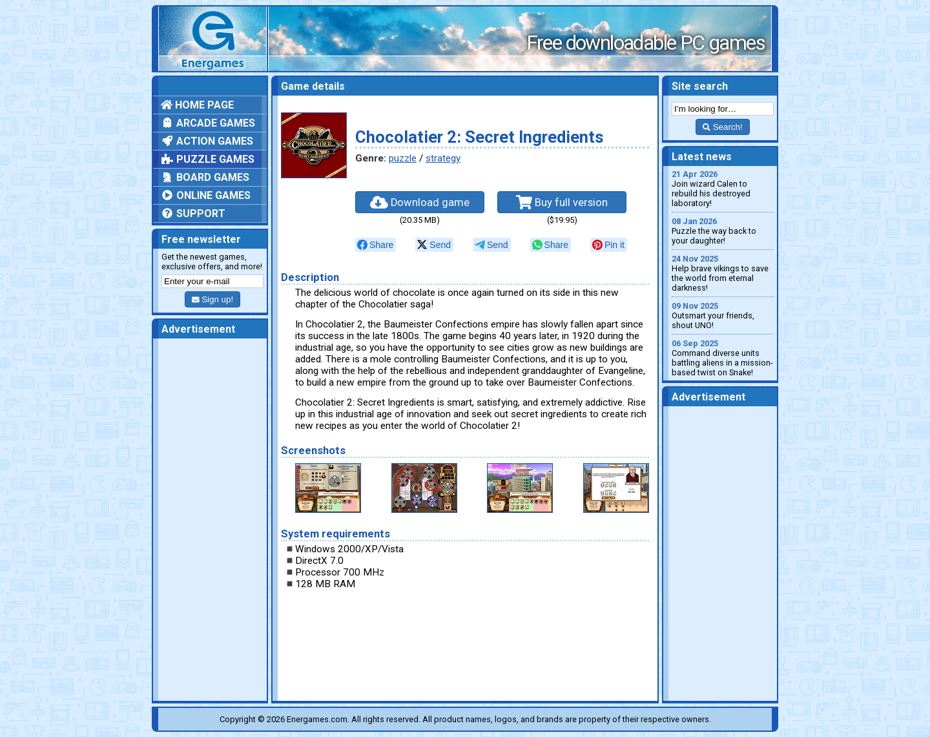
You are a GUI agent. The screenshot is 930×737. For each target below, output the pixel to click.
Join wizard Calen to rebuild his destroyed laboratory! (723, 188)
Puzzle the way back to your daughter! (723, 230)
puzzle (403, 158)
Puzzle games (207, 159)
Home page (197, 105)
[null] (375, 245)
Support (193, 213)
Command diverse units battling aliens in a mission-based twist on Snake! (723, 357)
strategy (443, 158)
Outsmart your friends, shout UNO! (723, 315)
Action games (207, 141)
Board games (205, 177)
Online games (206, 195)
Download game (420, 202)
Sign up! (212, 299)
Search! (722, 127)
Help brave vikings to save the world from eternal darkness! (723, 273)
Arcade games (208, 123)
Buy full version (562, 202)
